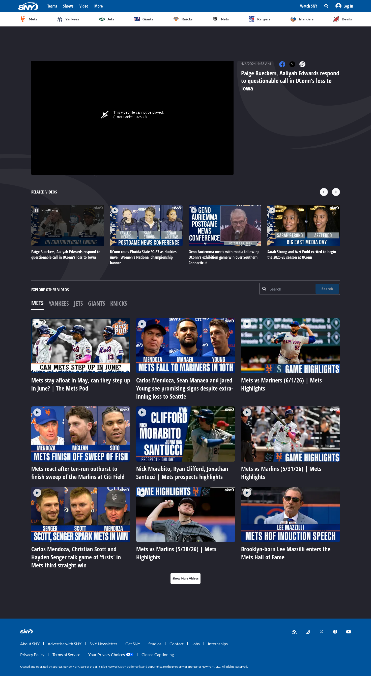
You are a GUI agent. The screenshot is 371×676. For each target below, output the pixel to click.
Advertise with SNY (64, 643)
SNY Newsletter (103, 643)
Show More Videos (185, 578)
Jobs (196, 643)
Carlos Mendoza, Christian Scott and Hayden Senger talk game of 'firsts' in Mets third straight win (76, 557)
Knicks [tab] (118, 303)
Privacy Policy (32, 654)
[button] (344, 6)
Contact (176, 643)
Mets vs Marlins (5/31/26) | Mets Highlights (281, 472)
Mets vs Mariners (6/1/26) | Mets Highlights (281, 384)
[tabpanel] (185, 451)
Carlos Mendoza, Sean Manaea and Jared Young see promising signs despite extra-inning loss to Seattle (184, 388)
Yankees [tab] (59, 303)
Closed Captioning (157, 654)
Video (83, 6)
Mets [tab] (37, 303)
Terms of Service (66, 654)
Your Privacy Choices (106, 654)
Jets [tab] (78, 303)
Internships (218, 643)
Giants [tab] (96, 303)
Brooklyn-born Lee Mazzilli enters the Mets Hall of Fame (285, 553)
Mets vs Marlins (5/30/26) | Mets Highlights (176, 553)
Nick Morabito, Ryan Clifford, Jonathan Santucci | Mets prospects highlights (182, 472)
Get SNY (132, 643)
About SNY (30, 643)
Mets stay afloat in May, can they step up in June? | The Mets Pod (80, 384)
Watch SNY (308, 6)
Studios (154, 643)
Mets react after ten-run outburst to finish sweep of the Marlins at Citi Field (78, 472)
